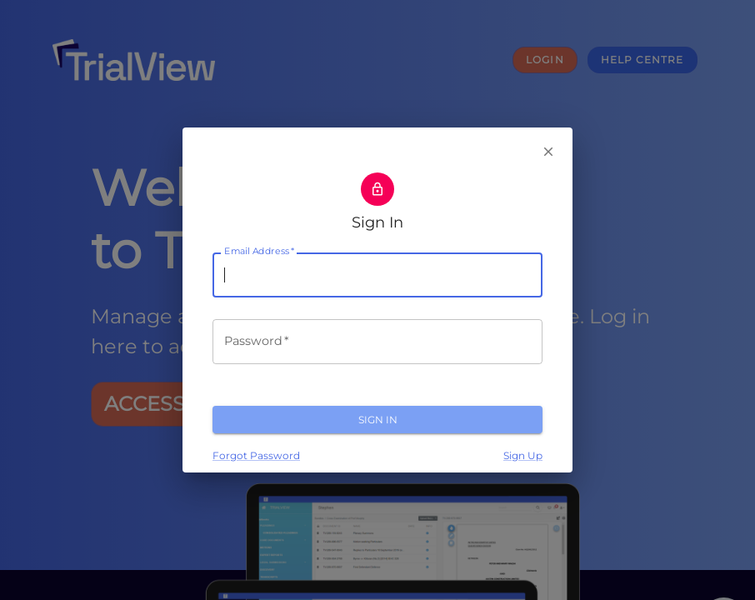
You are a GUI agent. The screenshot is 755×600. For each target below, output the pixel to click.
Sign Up (522, 455)
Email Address (259, 252)
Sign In (377, 419)
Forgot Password (256, 455)
